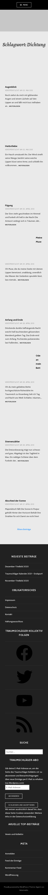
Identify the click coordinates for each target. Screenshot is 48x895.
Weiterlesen (14, 106)
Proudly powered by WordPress (16, 887)
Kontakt (8, 614)
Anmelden (10, 853)
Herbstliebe (11, 146)
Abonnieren (13, 796)
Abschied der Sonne (15, 500)
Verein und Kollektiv (14, 834)
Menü (25, 5)
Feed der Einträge (13, 860)
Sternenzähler (12, 441)
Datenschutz (11, 607)
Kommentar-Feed (13, 868)
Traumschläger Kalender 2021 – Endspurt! (24, 573)
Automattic (23, 890)
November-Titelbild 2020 (17, 580)
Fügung (9, 205)
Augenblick (11, 87)
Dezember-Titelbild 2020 (17, 566)
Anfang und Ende (14, 319)
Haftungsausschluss (14, 621)
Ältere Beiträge (24, 529)
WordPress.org (11, 875)
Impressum (10, 600)
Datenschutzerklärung (26, 816)
